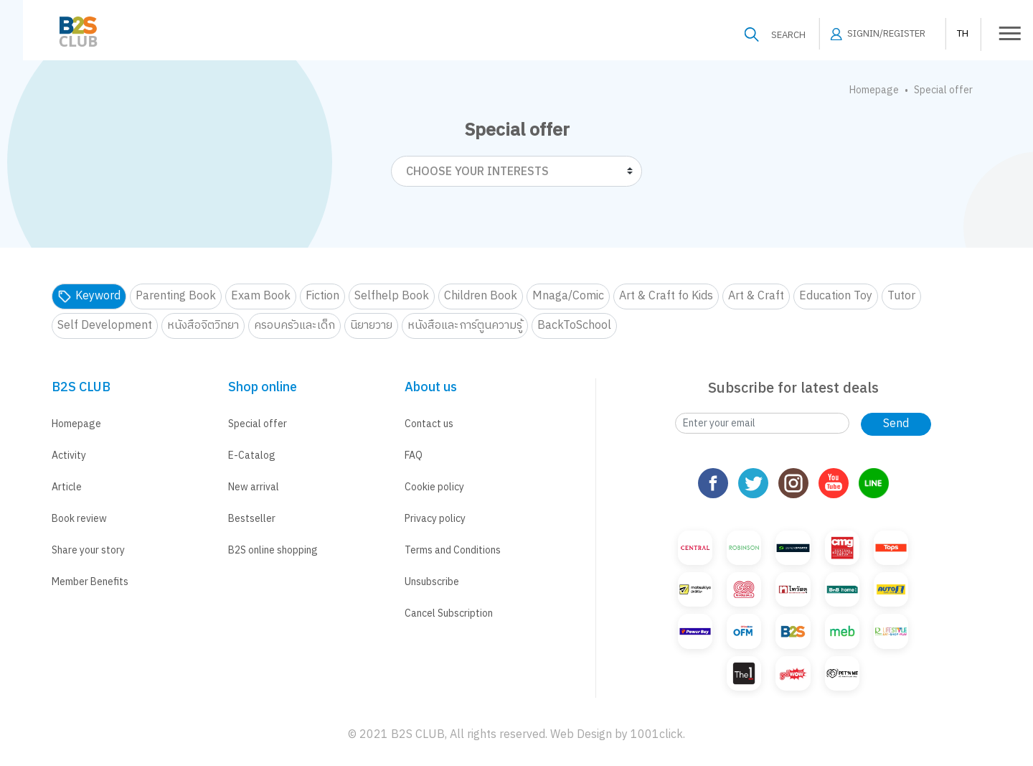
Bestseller (251, 518)
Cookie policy (434, 487)
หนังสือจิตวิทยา (203, 325)
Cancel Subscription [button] (449, 613)
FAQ (414, 455)
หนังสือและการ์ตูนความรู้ (464, 325)
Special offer (257, 424)
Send (896, 424)
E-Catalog (251, 455)
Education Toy (835, 296)
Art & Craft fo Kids (666, 296)
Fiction (322, 296)
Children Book (480, 296)
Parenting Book (176, 296)
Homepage (874, 90)
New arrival (253, 487)
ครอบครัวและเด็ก (294, 325)
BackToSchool (574, 325)
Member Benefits (90, 582)
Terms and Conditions (453, 550)
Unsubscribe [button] (432, 582)
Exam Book (261, 296)
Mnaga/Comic (568, 296)
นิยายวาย (371, 325)
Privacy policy (435, 518)
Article (67, 487)
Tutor (901, 296)
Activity (69, 455)
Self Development (104, 325)
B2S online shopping (273, 550)
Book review (79, 518)
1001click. (658, 734)
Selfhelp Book (391, 296)
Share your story (88, 550)
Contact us (429, 424)
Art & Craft (756, 296)
